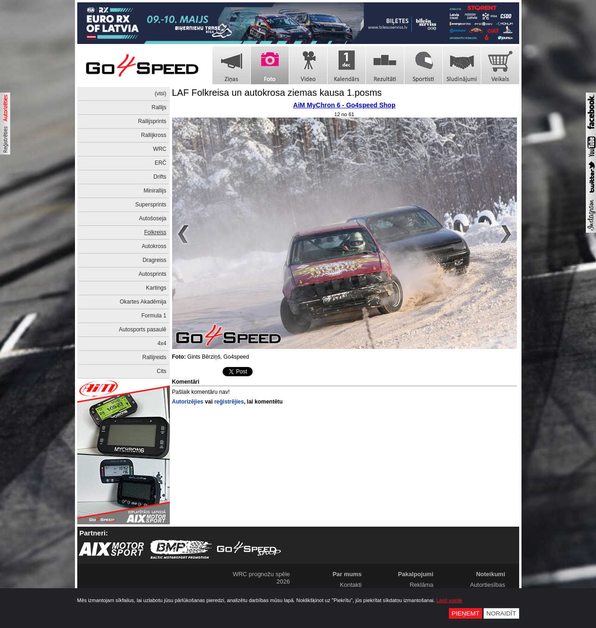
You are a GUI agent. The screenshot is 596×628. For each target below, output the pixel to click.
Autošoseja (152, 218)
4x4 (161, 343)
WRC (160, 149)
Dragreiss (154, 260)
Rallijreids (154, 357)
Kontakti (351, 584)
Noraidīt (501, 613)
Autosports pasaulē (143, 329)
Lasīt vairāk (449, 600)
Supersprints (150, 204)
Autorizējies (188, 401)
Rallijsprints (152, 121)
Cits (162, 371)
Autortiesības (487, 584)
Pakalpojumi (416, 574)
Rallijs (158, 107)
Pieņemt (465, 613)
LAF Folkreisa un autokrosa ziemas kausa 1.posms (277, 92)
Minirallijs (154, 190)
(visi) (160, 93)
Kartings (156, 288)
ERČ (160, 163)
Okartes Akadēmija (143, 301)
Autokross (154, 246)
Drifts (160, 177)
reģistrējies (229, 401)
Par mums (347, 574)
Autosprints (152, 274)
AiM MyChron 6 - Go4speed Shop (344, 105)
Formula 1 (153, 315)
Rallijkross (154, 135)
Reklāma (421, 584)
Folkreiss (155, 232)
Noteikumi (490, 574)
